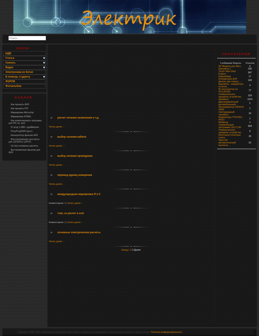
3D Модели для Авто (230, 66)
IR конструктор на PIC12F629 (228, 90)
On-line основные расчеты (23, 145)
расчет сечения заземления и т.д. (78, 117)
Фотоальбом (13, 86)
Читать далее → (57, 127)
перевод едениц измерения (74, 175)
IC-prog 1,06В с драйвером (24, 127)
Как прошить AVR (19, 104)
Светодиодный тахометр (226, 113)
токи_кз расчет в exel (70, 213)
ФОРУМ (10, 81)
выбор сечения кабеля (71, 136)
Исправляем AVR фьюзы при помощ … (230, 80)
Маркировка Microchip (21, 112)
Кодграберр (225, 76)
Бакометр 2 (225, 68)
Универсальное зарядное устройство (230, 95)
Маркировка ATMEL (20, 116)
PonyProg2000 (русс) (20, 131)
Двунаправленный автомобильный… (228, 103)
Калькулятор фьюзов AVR (23, 135)
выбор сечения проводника (75, 155)
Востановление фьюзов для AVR (24, 151)
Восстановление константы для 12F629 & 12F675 (24, 140)
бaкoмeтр (224, 99)
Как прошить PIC (18, 108)
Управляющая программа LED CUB (230, 125)
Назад (124, 249)
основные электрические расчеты (79, 232)
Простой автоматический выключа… (227, 142)
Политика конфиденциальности (166, 332)
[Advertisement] (24, 230)
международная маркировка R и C (79, 194)
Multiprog (223, 122)
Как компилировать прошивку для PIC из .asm (25, 121)
